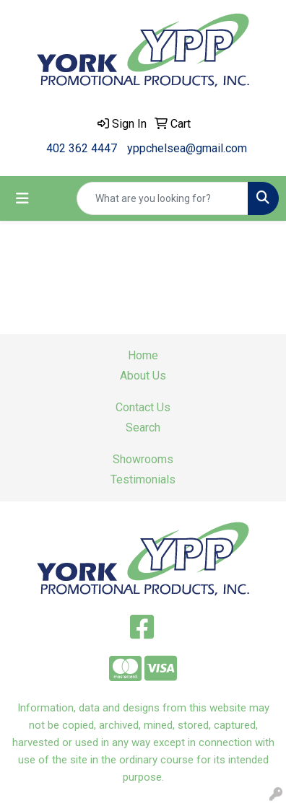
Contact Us (143, 407)
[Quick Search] (162, 198)
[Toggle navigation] (22, 198)
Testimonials (143, 479)
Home (143, 355)
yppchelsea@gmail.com (187, 148)
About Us (143, 375)
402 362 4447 (81, 148)
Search (143, 427)
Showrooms (143, 459)
